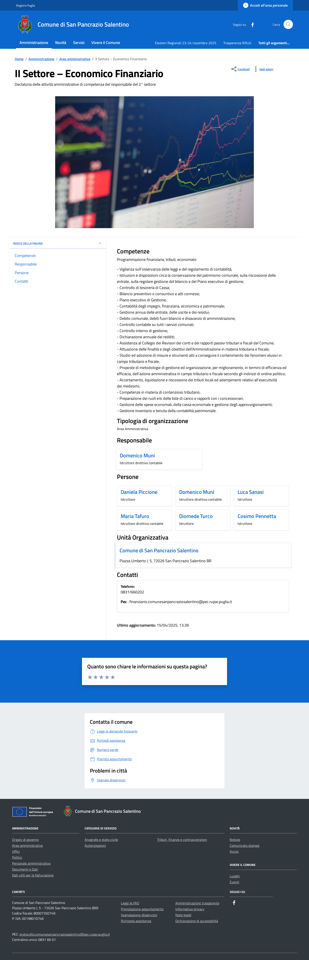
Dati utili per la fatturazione (33, 875)
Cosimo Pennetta (257, 516)
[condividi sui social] (240, 69)
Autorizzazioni (95, 845)
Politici (17, 857)
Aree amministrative (27, 845)
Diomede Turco (196, 516)
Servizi (78, 42)
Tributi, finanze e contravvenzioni (182, 839)
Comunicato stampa (244, 845)
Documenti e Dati (25, 869)
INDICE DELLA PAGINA (58, 243)
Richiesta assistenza (136, 921)
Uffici (16, 851)
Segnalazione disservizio (139, 915)
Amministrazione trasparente (197, 903)
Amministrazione (34, 42)
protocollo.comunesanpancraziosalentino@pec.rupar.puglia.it (65, 934)
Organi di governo (25, 839)
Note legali (183, 915)
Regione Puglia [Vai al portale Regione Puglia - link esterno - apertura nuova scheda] (25, 5)
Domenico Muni (137, 455)
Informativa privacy (189, 909)
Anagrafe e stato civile (101, 839)
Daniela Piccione (139, 492)
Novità (60, 42)
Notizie (235, 839)
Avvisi (234, 851)
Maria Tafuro (135, 516)
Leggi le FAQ (130, 903)
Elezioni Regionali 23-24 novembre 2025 (185, 42)
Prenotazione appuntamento (142, 909)
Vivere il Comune (105, 42)
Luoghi (235, 876)
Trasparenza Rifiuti (237, 42)
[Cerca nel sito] (288, 24)
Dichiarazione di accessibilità (196, 921)
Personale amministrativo (31, 863)
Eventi (234, 882)
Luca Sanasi (251, 492)
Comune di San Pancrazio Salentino (159, 550)
